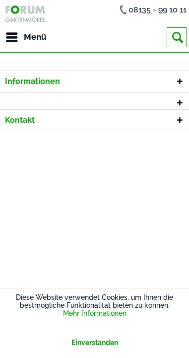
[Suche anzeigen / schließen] (177, 37)
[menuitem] (26, 37)
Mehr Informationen (94, 313)
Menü (26, 35)
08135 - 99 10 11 (157, 9)
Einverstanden (94, 343)
